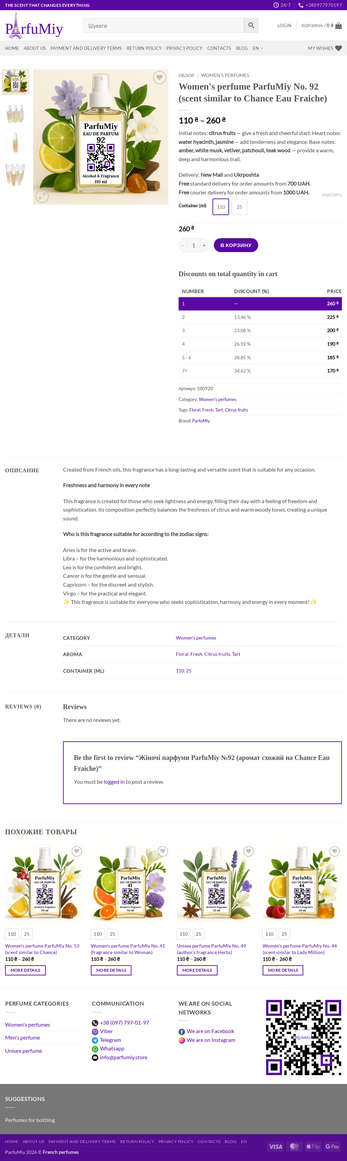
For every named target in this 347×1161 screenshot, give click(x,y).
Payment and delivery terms (86, 48)
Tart (219, 410)
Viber (106, 1031)
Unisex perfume (23, 1050)
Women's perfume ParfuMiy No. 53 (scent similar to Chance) (42, 949)
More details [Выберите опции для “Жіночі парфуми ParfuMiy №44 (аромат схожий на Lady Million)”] (283, 970)
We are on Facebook (210, 1031)
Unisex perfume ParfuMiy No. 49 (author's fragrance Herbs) (211, 949)
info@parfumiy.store (123, 1057)
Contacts (219, 48)
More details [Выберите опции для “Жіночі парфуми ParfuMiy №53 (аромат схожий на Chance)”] (25, 970)
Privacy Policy (184, 48)
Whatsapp (112, 1048)
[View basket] (322, 25)
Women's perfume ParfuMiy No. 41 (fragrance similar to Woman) (128, 949)
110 (180, 670)
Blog (242, 48)
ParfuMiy (201, 420)
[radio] (220, 206)
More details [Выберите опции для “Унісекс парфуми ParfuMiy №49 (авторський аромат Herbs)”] (197, 970)
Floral (194, 410)
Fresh (207, 410)
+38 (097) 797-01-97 (124, 1022)
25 (188, 670)
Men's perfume (22, 1037)
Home (12, 48)
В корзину (236, 245)
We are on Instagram (211, 1039)
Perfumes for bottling (30, 1120)
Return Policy (144, 48)
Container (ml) (192, 206)
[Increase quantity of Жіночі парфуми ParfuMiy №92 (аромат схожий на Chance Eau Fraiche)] (204, 245)
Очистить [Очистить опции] (332, 195)
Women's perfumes (225, 75)
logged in (114, 781)
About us (35, 48)
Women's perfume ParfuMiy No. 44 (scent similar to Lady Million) (300, 949)
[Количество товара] (193, 245)
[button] (284, 25)
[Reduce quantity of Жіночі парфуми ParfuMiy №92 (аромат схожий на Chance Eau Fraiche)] (183, 245)
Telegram (110, 1039)
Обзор (187, 75)
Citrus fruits (236, 410)
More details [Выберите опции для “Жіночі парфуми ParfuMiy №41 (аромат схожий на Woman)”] (111, 970)
